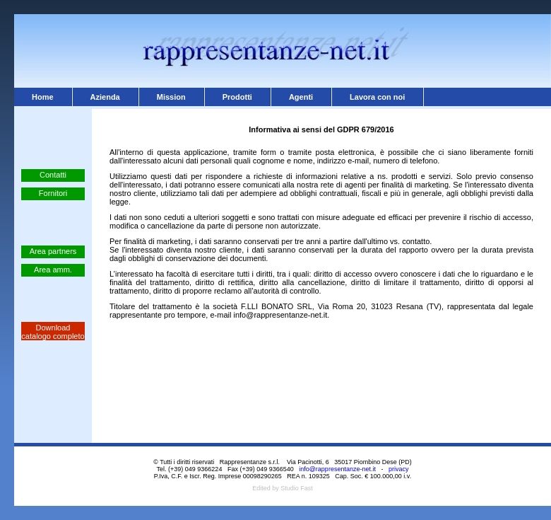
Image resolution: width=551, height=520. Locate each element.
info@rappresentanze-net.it (337, 469)
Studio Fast (296, 488)
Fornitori (53, 193)
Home (43, 97)
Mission (171, 97)
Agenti (301, 97)
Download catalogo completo (52, 331)
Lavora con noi (377, 97)
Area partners (53, 251)
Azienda (105, 97)
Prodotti (237, 97)
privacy (399, 469)
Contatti (53, 175)
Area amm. (53, 269)
